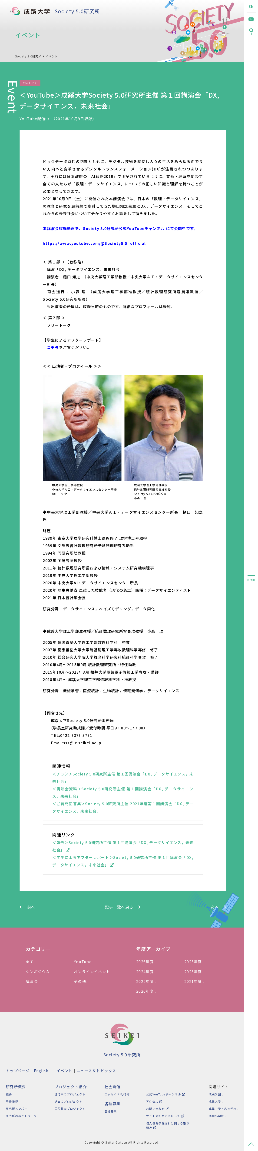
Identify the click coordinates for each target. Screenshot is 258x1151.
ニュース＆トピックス (96, 1070)
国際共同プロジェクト (69, 1109)
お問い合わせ (156, 1109)
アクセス (153, 1101)
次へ (218, 907)
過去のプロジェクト (68, 1101)
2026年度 (147, 961)
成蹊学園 (214, 1094)
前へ (27, 907)
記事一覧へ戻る (123, 907)
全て (32, 961)
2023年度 (195, 971)
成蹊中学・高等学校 (222, 1109)
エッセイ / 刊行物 (116, 1094)
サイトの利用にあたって (163, 1116)
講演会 (33, 981)
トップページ (18, 1070)
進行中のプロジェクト (69, 1094)
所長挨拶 (12, 1101)
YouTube (84, 961)
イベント (52, 56)
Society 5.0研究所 (77, 11)
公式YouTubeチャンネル (164, 1094)
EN (251, 6)
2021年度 (195, 981)
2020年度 (147, 991)
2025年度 (195, 961)
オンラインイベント (94, 971)
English (41, 1070)
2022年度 (147, 981)
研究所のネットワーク (21, 1116)
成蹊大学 (214, 1101)
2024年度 (147, 971)
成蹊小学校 (216, 1116)
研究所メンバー (16, 1109)
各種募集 (109, 1111)
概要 (9, 1094)
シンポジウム (39, 971)
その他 (81, 981)
